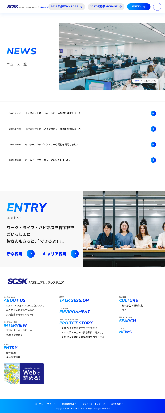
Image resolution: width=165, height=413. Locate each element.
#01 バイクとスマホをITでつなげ (79, 328)
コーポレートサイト (44, 403)
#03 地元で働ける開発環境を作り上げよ (83, 337)
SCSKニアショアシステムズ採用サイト (27, 6)
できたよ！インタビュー (19, 330)
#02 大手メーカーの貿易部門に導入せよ (83, 332)
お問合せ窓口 (68, 403)
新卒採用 (21, 254)
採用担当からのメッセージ (20, 314)
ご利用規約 (116, 403)
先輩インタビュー (15, 334)
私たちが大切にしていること (21, 310)
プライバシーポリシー (93, 403)
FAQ (124, 310)
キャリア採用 (61, 254)
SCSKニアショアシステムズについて (25, 305)
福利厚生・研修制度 (132, 305)
